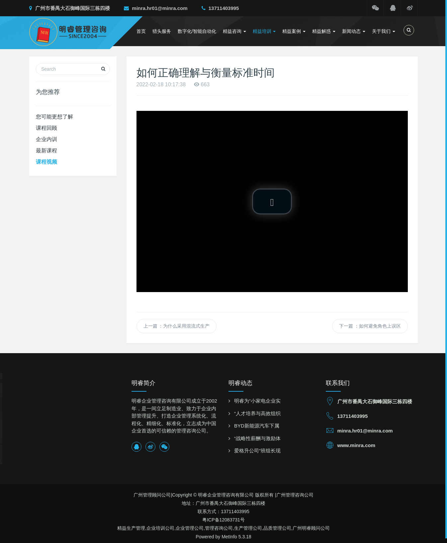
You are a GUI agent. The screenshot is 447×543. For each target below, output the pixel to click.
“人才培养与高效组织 (257, 413)
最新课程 (46, 150)
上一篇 (176, 326)
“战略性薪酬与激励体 (257, 438)
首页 (141, 31)
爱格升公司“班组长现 (257, 450)
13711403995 (220, 8)
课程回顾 (46, 128)
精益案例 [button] (294, 31)
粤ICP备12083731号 (223, 519)
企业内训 (46, 139)
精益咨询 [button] (234, 31)
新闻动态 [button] (353, 31)
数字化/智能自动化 (197, 31)
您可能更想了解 (54, 116)
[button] (272, 201)
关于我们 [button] (383, 31)
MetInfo (229, 536)
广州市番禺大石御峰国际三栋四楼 (69, 8)
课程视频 (46, 162)
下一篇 (370, 326)
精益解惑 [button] (323, 31)
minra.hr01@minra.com (155, 8)
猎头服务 (161, 31)
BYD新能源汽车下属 (256, 425)
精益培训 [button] (264, 31)
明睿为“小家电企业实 (257, 401)
